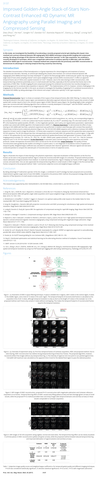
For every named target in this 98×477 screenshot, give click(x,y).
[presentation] (49, 112)
